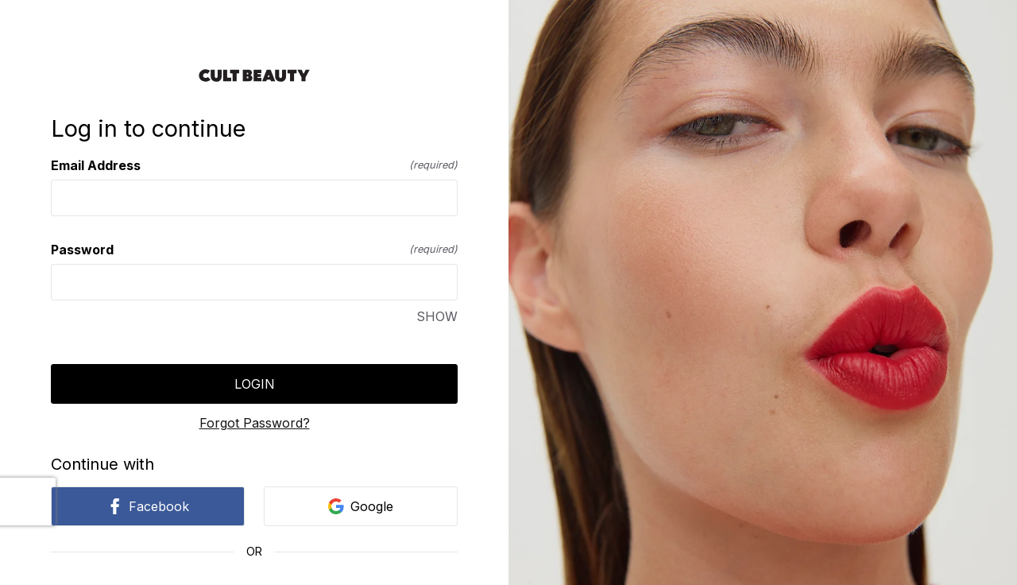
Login (254, 384)
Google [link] (360, 506)
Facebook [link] (147, 506)
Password (254, 250)
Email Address (254, 165)
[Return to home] (254, 75)
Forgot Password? (254, 423)
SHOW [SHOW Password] (437, 316)
